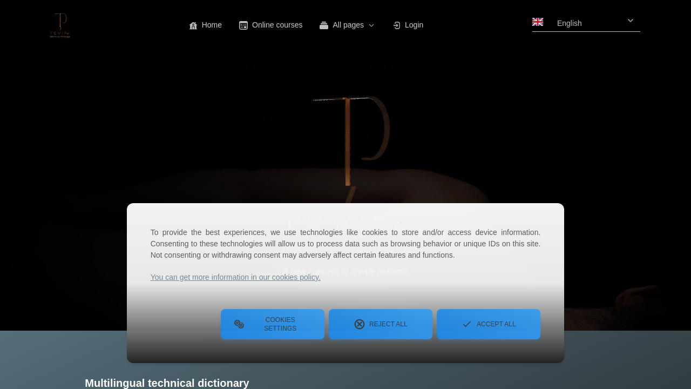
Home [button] (205, 25)
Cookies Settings (265, 324)
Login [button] (407, 25)
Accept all (489, 324)
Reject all (380, 324)
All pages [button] (347, 25)
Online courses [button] (270, 25)
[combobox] (586, 20)
